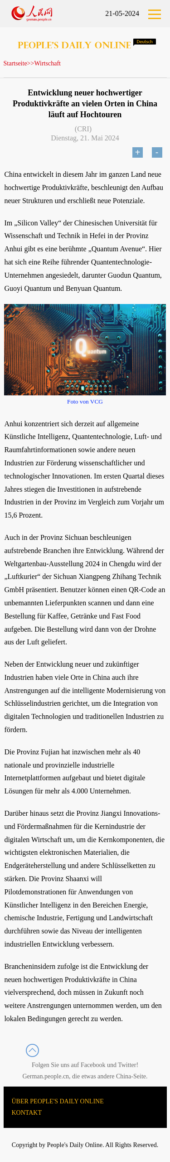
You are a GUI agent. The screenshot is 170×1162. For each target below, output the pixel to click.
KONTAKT (27, 1112)
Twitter (127, 1065)
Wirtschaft (47, 63)
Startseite (15, 63)
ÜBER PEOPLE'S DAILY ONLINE (58, 1101)
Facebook (93, 1065)
